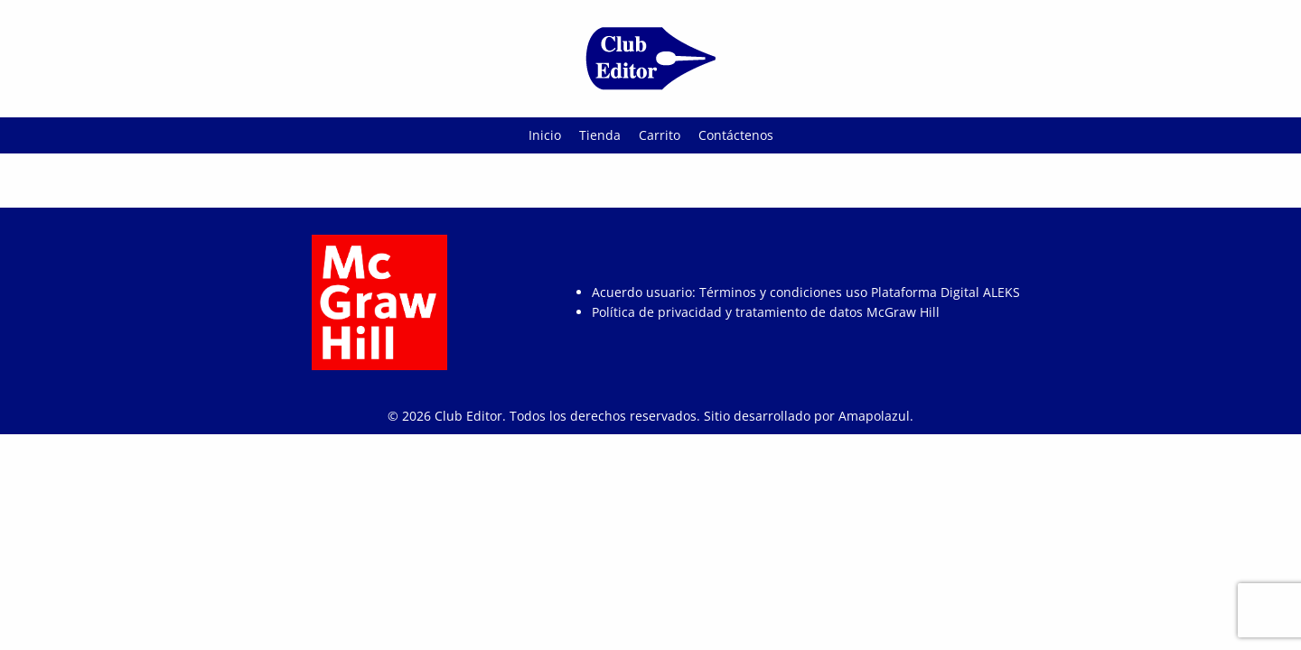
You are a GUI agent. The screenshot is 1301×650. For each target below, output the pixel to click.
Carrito (659, 135)
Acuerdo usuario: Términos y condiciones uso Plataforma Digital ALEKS (806, 292)
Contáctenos (735, 135)
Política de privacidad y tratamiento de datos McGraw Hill (766, 311)
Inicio (545, 135)
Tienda (600, 135)
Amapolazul (874, 415)
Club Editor (468, 415)
